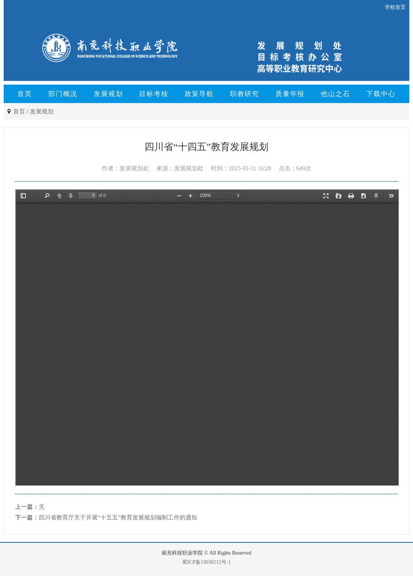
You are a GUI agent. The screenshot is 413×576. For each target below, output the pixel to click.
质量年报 (290, 94)
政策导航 (199, 94)
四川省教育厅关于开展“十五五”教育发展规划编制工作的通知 (118, 517)
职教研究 (244, 94)
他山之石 (335, 94)
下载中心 (380, 94)
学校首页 (395, 7)
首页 (24, 94)
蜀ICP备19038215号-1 (206, 562)
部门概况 (62, 94)
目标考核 (153, 94)
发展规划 (108, 94)
